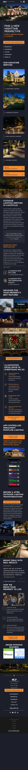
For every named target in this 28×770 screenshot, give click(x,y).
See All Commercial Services (14, 174)
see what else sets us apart (15, 418)
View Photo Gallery (12, 502)
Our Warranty (14, 694)
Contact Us (14, 704)
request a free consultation (15, 638)
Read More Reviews (9, 581)
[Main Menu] (24, 2)
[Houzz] (17, 712)
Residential (14, 696)
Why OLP (14, 702)
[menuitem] (14, 721)
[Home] (8, 1)
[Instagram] (15, 712)
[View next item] (24, 578)
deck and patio (13, 262)
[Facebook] (10, 712)
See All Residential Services (14, 168)
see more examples (14, 358)
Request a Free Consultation (14, 42)
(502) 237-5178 (14, 687)
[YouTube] (12, 712)
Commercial (14, 699)
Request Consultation (14, 690)
